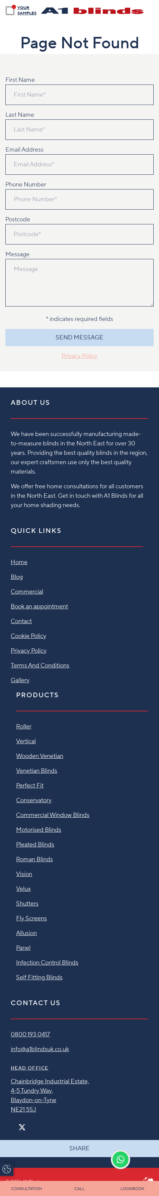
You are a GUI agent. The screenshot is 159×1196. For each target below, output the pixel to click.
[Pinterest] (36, 1124)
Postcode (17, 219)
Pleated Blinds (35, 845)
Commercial (27, 592)
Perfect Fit (30, 786)
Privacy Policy (79, 356)
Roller (23, 726)
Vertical (26, 741)
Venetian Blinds (36, 771)
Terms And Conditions (40, 665)
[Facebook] (13, 1124)
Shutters (27, 904)
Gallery (20, 680)
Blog (17, 577)
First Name (20, 80)
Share (79, 1148)
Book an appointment (39, 606)
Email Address (24, 150)
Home (19, 562)
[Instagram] (30, 1124)
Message (17, 254)
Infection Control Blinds (47, 963)
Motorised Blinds (38, 830)
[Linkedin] (41, 1124)
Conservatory (34, 800)
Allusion (26, 933)
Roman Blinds (34, 859)
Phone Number (25, 184)
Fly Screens (31, 918)
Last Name (19, 115)
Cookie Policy (28, 636)
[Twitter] (22, 1127)
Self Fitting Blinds (39, 977)
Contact (21, 621)
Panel (23, 948)
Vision (24, 874)
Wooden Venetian (39, 756)
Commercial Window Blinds (52, 815)
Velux (23, 889)
